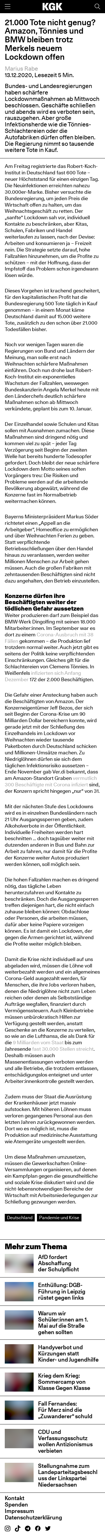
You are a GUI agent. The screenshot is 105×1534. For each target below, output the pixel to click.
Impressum (19, 1511)
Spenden (16, 1504)
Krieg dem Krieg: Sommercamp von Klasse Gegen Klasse (64, 1381)
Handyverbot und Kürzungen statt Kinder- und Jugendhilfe (68, 1353)
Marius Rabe (21, 68)
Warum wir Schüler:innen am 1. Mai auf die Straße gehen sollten (63, 1323)
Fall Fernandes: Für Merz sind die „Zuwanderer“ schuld (65, 1409)
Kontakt (14, 1498)
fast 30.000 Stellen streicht (63, 1049)
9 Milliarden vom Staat (38, 1042)
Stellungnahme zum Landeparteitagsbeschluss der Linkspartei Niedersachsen (67, 1475)
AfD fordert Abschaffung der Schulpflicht (58, 1263)
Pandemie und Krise (59, 1217)
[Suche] (97, 6)
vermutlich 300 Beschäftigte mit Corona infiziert (51, 781)
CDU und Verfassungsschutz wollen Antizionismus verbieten (65, 1441)
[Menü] (7, 6)
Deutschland (19, 1217)
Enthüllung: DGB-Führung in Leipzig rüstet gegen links (61, 1291)
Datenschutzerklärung (33, 1517)
